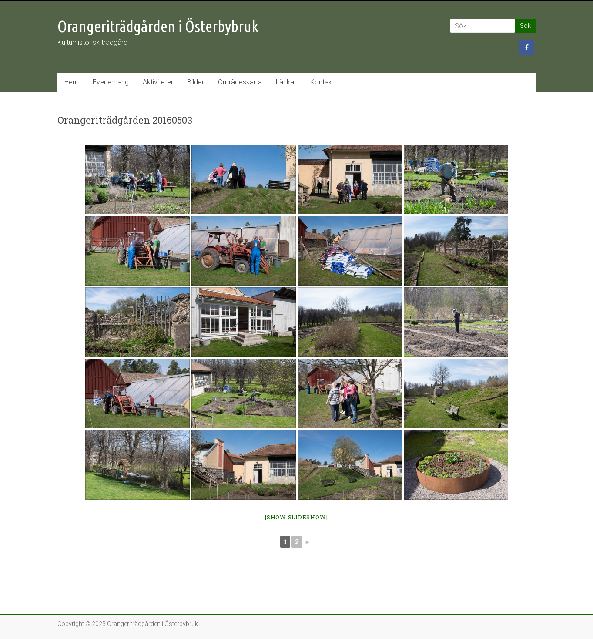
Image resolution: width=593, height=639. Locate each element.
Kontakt (322, 82)
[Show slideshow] (296, 517)
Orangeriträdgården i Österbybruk (157, 26)
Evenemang (111, 82)
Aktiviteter (158, 82)
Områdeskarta (240, 82)
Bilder (195, 82)
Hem (71, 82)
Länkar (286, 82)
